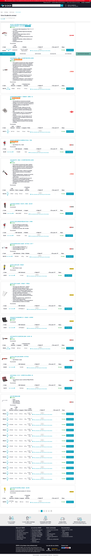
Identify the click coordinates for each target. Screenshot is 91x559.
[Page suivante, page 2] (51, 514)
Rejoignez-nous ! (20, 539)
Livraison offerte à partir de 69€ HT (58, 2)
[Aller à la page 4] (49, 514)
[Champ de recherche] (36, 5)
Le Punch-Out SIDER (36, 533)
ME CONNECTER (84, 52)
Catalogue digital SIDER (37, 537)
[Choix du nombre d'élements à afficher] (81, 22)
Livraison (49, 533)
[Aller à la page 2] (44, 514)
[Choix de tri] (72, 22)
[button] (85, 2)
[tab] (23, 530)
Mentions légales (36, 557)
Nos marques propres (21, 536)
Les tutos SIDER (65, 537)
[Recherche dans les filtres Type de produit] (7, 31)
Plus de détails (27, 45)
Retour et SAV (50, 537)
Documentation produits (67, 539)
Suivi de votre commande (52, 532)
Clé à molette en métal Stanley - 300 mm (34, 490)
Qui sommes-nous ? (21, 532)
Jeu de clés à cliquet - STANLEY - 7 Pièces (34, 286)
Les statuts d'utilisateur (37, 535)
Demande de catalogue (37, 536)
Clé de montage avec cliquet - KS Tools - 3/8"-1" (36, 246)
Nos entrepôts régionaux (37, 532)
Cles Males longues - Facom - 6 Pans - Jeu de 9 (36, 206)
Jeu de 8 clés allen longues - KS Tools (34, 359)
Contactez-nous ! (35, 544)
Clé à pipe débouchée (30, 398)
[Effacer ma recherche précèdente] (13, 31)
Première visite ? (20, 533)
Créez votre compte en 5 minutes (73, 2)
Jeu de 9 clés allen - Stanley (31, 267)
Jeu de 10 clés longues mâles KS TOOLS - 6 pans (36, 224)
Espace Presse (20, 541)
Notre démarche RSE (21, 540)
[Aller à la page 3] (46, 514)
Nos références (20, 537)
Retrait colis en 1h (47, 2)
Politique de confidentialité (53, 541)
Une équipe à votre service (22, 535)
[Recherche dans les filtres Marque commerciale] (7, 47)
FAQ (48, 535)
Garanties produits (51, 536)
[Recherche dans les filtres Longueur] (7, 106)
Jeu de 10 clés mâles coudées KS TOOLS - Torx (35, 142)
